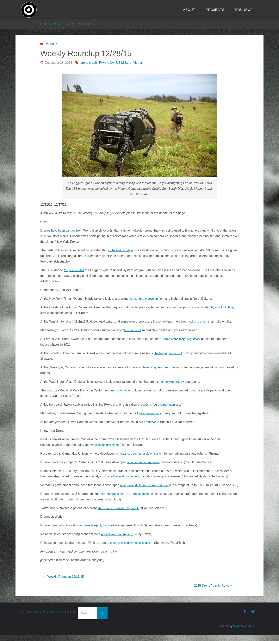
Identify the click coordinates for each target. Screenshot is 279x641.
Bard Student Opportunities (47, 617)
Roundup (53, 24)
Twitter (113, 557)
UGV (110, 62)
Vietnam (138, 62)
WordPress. (250, 632)
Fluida (235, 632)
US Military (123, 62)
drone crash (88, 62)
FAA (102, 62)
